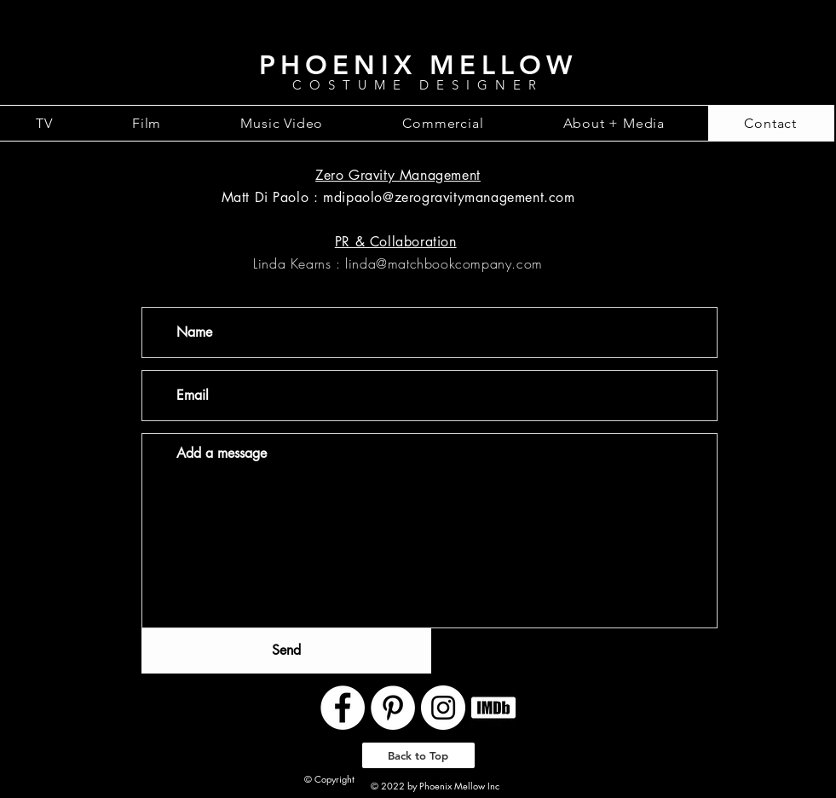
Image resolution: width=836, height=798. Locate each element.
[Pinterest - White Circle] (393, 707)
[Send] (286, 651)
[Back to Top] (418, 755)
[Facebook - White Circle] (342, 707)
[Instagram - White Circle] (443, 707)
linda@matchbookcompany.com (444, 263)
